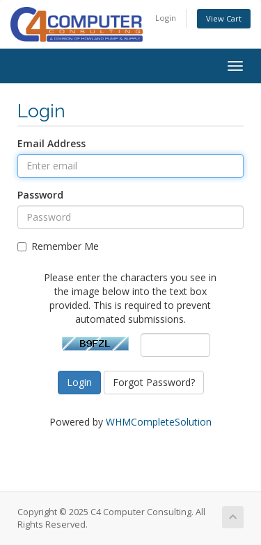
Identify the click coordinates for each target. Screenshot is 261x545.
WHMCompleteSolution (159, 421)
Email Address (51, 143)
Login (165, 17)
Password (40, 194)
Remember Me (58, 246)
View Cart (224, 18)
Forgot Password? (154, 382)
